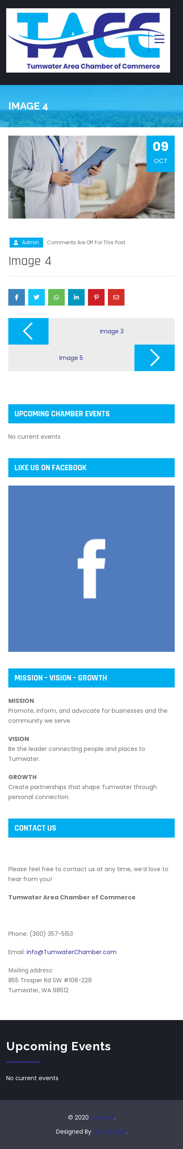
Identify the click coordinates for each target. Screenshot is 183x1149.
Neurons (102, 1117)
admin (30, 242)
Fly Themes (109, 1131)
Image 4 (29, 261)
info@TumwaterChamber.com (72, 952)
